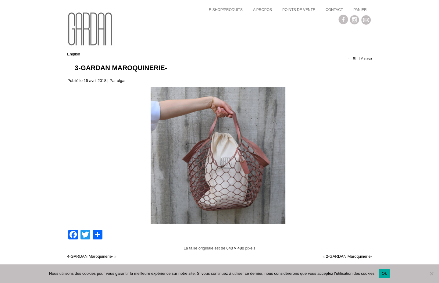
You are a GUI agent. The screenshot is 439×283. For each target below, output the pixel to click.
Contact (334, 10)
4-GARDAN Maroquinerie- (90, 256)
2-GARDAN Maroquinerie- (349, 256)
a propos (262, 10)
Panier (360, 10)
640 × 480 (235, 248)
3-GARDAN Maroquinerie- (121, 68)
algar (121, 80)
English (73, 54)
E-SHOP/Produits (226, 10)
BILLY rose (360, 58)
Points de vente (298, 10)
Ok (384, 273)
